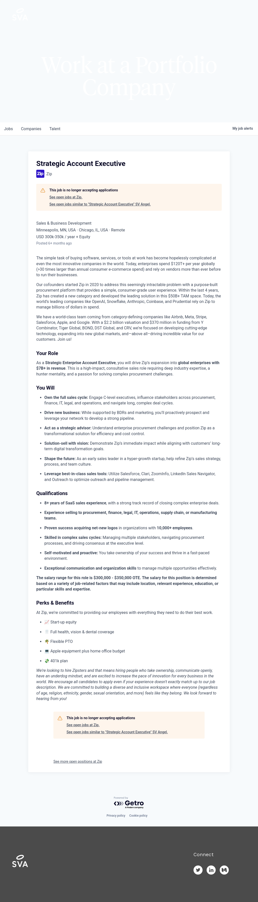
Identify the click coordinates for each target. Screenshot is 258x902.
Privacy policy (116, 815)
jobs (8, 128)
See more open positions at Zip (77, 761)
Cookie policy (138, 815)
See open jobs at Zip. (65, 197)
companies (31, 128)
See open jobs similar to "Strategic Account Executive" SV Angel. (100, 204)
